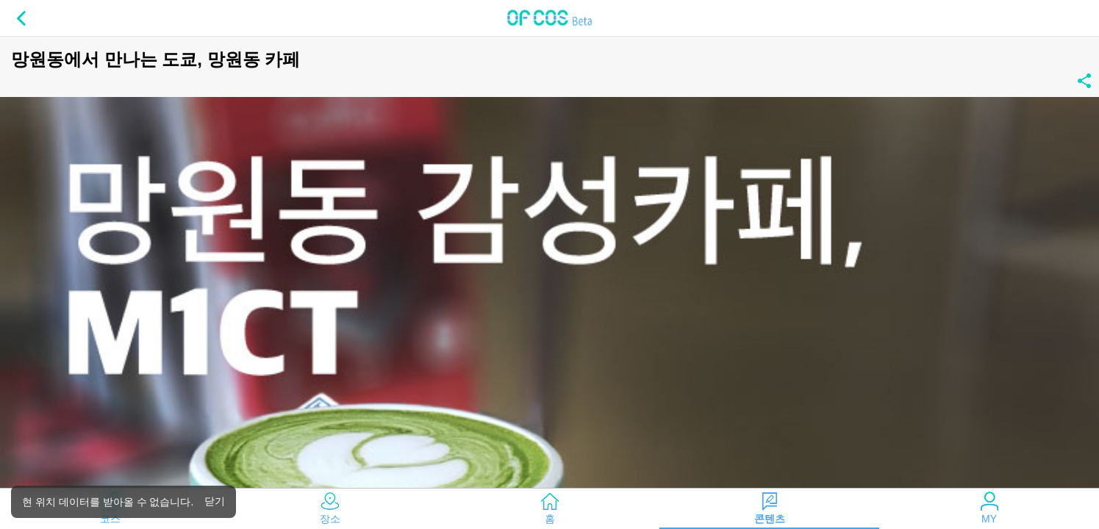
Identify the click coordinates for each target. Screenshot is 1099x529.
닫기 (214, 501)
